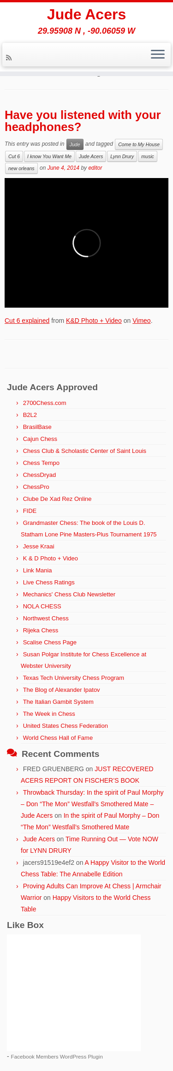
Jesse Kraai (38, 546)
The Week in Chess (49, 713)
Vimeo (141, 320)
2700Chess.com (44, 402)
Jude (75, 144)
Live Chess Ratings (49, 582)
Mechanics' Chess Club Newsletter (69, 594)
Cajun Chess (40, 438)
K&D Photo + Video (94, 320)
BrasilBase (37, 426)
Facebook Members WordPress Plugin (57, 1056)
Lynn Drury (122, 156)
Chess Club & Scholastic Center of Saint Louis (84, 450)
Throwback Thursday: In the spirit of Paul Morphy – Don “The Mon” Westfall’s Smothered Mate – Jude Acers (92, 804)
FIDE (30, 510)
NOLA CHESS (42, 606)
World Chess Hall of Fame (58, 737)
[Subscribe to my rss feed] (10, 57)
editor (95, 168)
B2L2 (30, 414)
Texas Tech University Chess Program (73, 677)
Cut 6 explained (27, 320)
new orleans (21, 168)
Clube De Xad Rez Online (57, 498)
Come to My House (139, 144)
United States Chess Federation (65, 725)
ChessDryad (39, 474)
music (147, 156)
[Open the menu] (158, 55)
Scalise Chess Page (50, 642)
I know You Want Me (49, 156)
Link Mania (37, 570)
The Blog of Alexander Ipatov (61, 689)
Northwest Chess (46, 618)
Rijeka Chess (41, 630)
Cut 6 (14, 156)
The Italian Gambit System (58, 701)
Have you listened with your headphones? (83, 120)
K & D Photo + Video (50, 558)
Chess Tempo (41, 462)
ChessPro (36, 486)
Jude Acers (86, 14)
